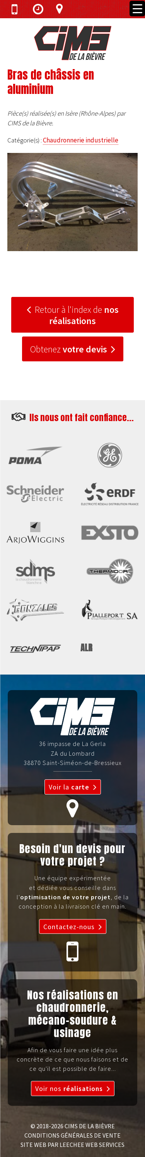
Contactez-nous (69, 926)
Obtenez (68, 349)
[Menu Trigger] (137, 8)
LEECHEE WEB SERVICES (92, 1144)
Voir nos (69, 1088)
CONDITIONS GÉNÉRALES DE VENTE (72, 1135)
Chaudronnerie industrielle (80, 140)
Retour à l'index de (77, 315)
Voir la (69, 786)
